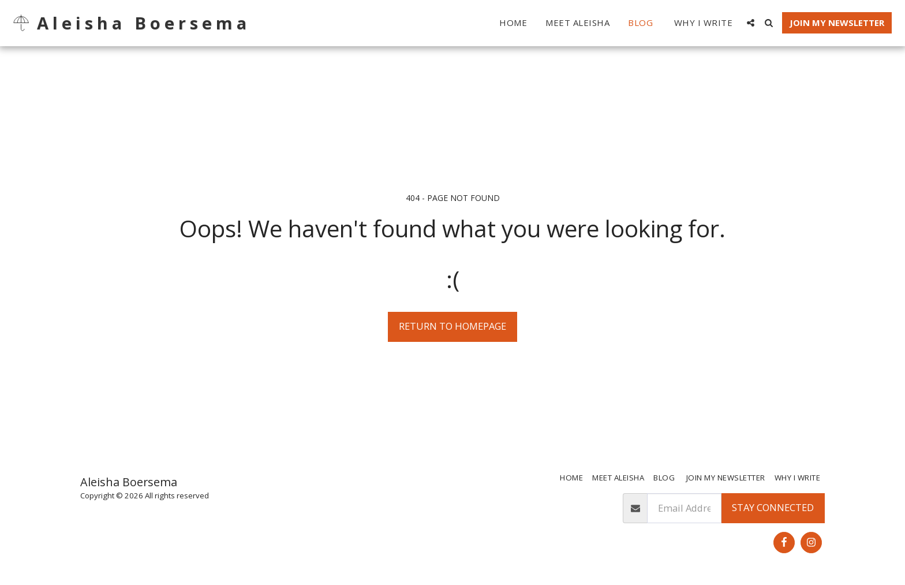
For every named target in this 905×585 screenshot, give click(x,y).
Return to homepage (452, 326)
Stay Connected (773, 507)
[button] (750, 22)
